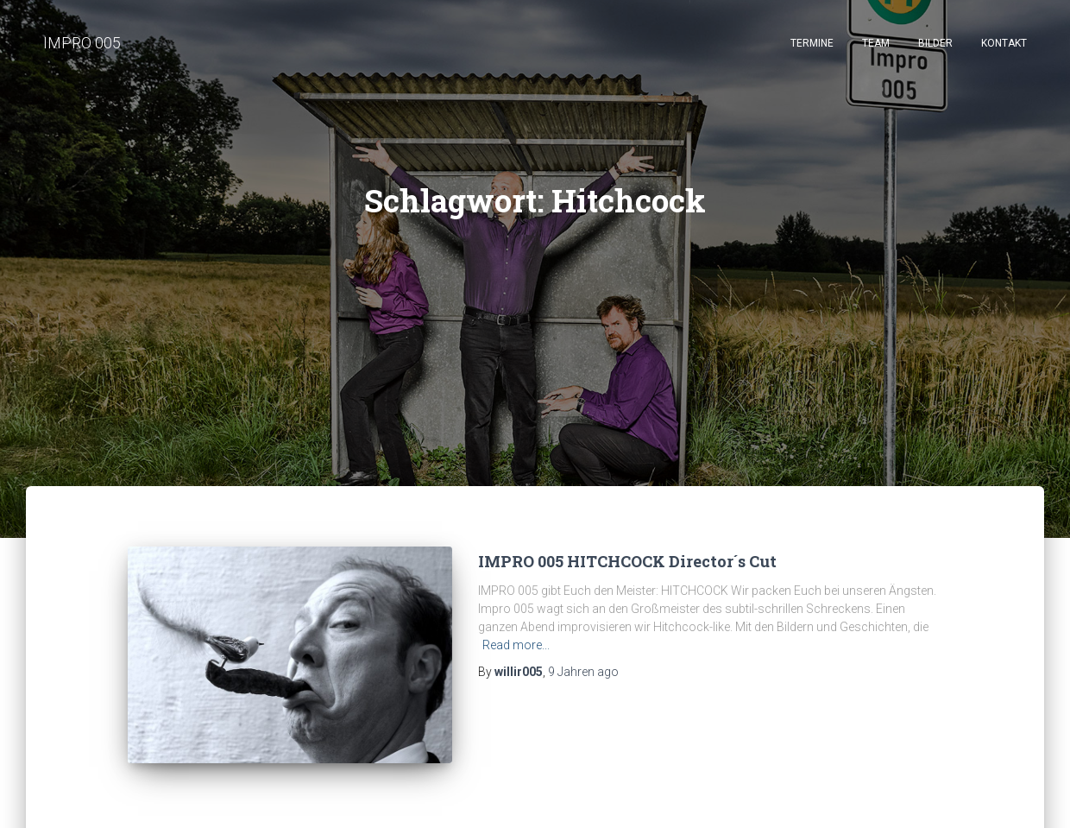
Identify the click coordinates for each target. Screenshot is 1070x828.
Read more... (516, 645)
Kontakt (1004, 43)
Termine (812, 43)
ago (583, 672)
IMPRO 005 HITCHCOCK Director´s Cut (627, 561)
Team (876, 43)
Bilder (935, 43)
